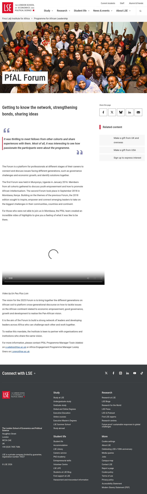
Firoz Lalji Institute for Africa (16, 18)
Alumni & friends (136, 3)
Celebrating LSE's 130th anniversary (117, 449)
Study (48, 10)
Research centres (109, 421)
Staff (122, 3)
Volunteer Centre (60, 464)
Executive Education (62, 413)
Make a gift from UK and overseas (126, 140)
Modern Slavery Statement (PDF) (116, 487)
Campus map (107, 460)
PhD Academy (59, 457)
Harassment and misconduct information (71, 480)
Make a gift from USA (125, 150)
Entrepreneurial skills (62, 460)
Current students (108, 3)
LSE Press (106, 409)
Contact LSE (107, 464)
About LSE (123, 10)
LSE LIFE (57, 468)
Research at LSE (109, 398)
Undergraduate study (62, 401)
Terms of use (107, 476)
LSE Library (58, 449)
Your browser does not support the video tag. (53, 256)
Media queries (108, 453)
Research (63, 10)
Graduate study (59, 405)
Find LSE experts (109, 417)
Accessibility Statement (112, 483)
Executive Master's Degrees (65, 421)
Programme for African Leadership (51, 18)
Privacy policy (107, 480)
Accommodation (60, 445)
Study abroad (59, 428)
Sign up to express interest (127, 157)
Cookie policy (107, 472)
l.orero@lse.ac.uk (21, 351)
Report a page (108, 468)
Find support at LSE (61, 476)
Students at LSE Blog (62, 472)
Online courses (59, 417)
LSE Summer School (62, 424)
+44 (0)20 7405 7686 (11, 447)
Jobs (104, 457)
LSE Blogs (106, 401)
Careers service (60, 453)
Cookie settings (108, 441)
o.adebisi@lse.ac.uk (15, 347)
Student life (82, 10)
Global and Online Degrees (64, 409)
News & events (103, 10)
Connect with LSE (19, 373)
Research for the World (111, 405)
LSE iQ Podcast (108, 413)
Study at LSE (58, 398)
